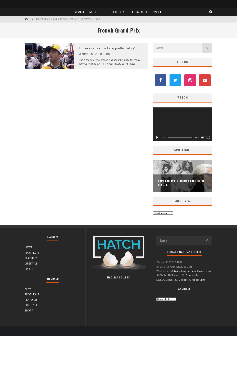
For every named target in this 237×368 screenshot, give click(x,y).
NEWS (78, 12)
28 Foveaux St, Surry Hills (183, 275)
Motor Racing (87, 54)
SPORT (157, 12)
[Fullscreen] (208, 137)
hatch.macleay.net (180, 271)
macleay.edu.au (201, 271)
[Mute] (202, 137)
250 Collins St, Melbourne (190, 280)
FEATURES (118, 12)
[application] (182, 124)
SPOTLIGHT (96, 12)
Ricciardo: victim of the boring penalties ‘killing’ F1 (108, 48)
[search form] (177, 48)
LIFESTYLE (138, 12)
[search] (207, 48)
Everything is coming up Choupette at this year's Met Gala (68, 19)
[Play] (157, 137)
